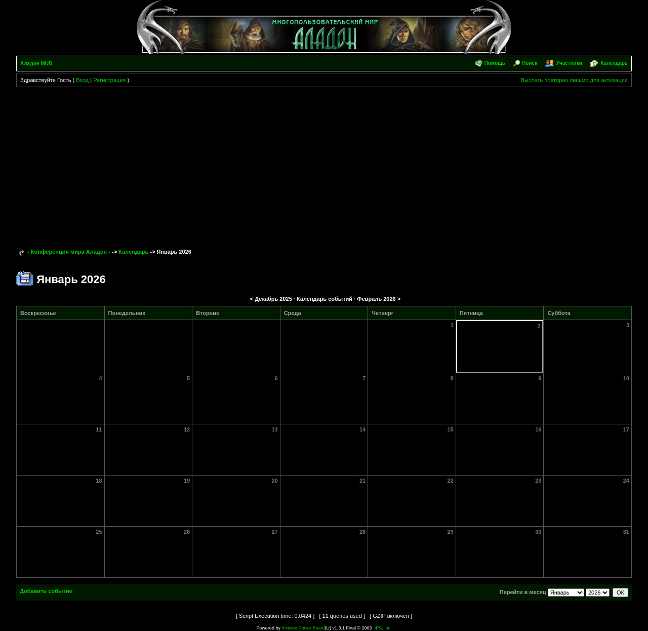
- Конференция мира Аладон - (68, 252)
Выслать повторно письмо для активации (574, 80)
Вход (82, 80)
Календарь (614, 63)
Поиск (529, 63)
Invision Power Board (303, 627)
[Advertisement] (324, 163)
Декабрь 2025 (273, 299)
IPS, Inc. (383, 627)
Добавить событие (46, 591)
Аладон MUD (36, 63)
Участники (569, 63)
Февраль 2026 (376, 299)
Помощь (494, 63)
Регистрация (109, 80)
